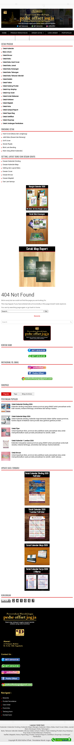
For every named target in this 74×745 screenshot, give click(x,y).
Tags (15, 394)
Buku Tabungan (42, 729)
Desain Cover (7, 171)
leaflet (6, 735)
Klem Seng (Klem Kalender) (12, 151)
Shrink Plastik (7, 144)
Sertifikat (50, 735)
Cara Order (6, 705)
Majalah (12, 735)
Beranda (37, 316)
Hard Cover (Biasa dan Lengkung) (15, 134)
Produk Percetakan (9, 701)
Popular (6, 394)
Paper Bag (24, 735)
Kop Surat (26, 733)
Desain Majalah (8, 178)
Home (4, 33)
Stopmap (58, 735)
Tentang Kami (8, 711)
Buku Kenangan (30, 729)
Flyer (48, 731)
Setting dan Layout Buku (11, 168)
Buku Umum (35, 731)
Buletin (21, 731)
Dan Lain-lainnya (9, 181)
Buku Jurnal (69, 727)
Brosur (27, 731)
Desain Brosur (8, 175)
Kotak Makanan (37, 733)
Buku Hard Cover (58, 727)
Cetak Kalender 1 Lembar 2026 (23, 441)
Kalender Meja (26, 727)
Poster (32, 735)
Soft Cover (6, 141)
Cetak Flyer (15, 428)
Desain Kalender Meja (10, 164)
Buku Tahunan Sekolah (9, 731)
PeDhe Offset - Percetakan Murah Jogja (35, 740)
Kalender (3, 727)
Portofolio (6, 708)
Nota (18, 735)
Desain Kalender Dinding (12, 161)
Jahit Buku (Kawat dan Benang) (14, 137)
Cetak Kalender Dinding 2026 (22, 404)
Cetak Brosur (16, 453)
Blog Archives (27, 394)
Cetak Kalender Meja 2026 (21, 416)
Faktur (42, 731)
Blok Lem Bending (9, 147)
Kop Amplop (67, 731)
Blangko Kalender (39, 727)
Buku (48, 727)
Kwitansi (47, 733)
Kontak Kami (7, 715)
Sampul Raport (40, 735)
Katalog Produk (56, 731)
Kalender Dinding (14, 727)
